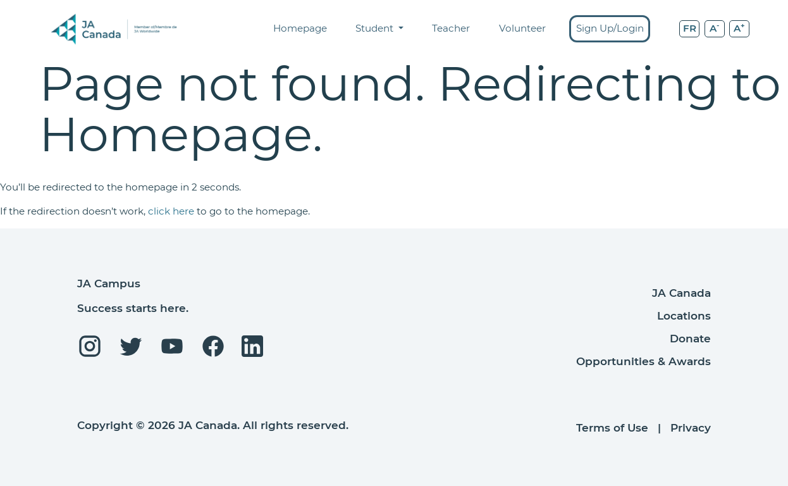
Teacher (451, 28)
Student (375, 28)
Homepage (300, 28)
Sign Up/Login (610, 28)
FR (689, 28)
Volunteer (522, 28)
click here (171, 211)
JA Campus (108, 283)
